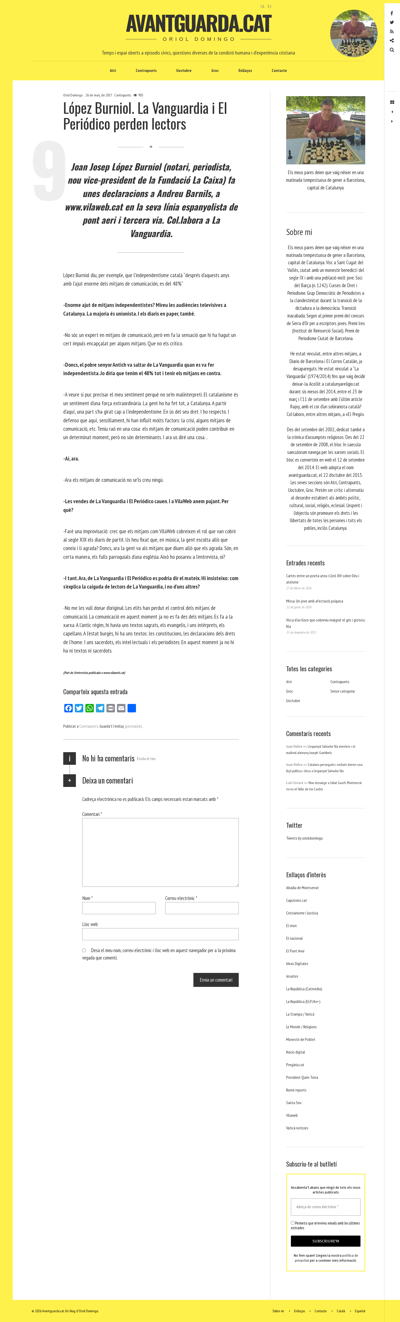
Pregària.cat (295, 1064)
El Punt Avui (295, 950)
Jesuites (292, 976)
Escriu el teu (146, 758)
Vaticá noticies (297, 1127)
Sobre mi (278, 1311)
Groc (215, 70)
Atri (113, 70)
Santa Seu (293, 1102)
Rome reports (296, 1090)
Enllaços (245, 70)
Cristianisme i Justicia (302, 912)
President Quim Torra (302, 1077)
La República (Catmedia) (304, 988)
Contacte (279, 70)
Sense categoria (342, 691)
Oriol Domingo (73, 95)
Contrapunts (146, 70)
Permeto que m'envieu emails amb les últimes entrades (325, 1225)
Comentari (92, 814)
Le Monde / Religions (301, 1026)
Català (341, 1311)
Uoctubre (184, 70)
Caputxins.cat (296, 900)
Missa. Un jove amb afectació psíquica (314, 601)
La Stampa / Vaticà (300, 1014)
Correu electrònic (181, 898)
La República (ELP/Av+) (303, 1001)
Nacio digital (295, 1052)
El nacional (294, 938)
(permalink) (133, 726)
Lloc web (90, 924)
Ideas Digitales (297, 963)
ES (269, 6)
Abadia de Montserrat (302, 887)
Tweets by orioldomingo (304, 838)
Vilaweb (292, 1115)
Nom (87, 898)
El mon (291, 925)
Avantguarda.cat (198, 22)
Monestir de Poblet (300, 1039)
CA (263, 6)
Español (360, 1311)
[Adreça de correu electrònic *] (325, 1207)
